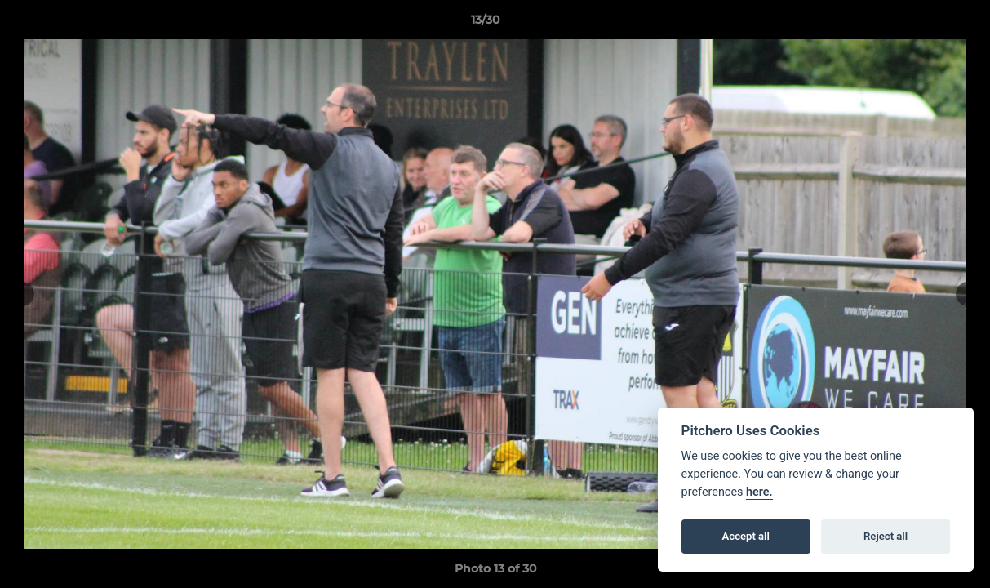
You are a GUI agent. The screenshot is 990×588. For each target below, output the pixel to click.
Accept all (746, 536)
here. (759, 492)
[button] (921, 23)
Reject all (885, 536)
